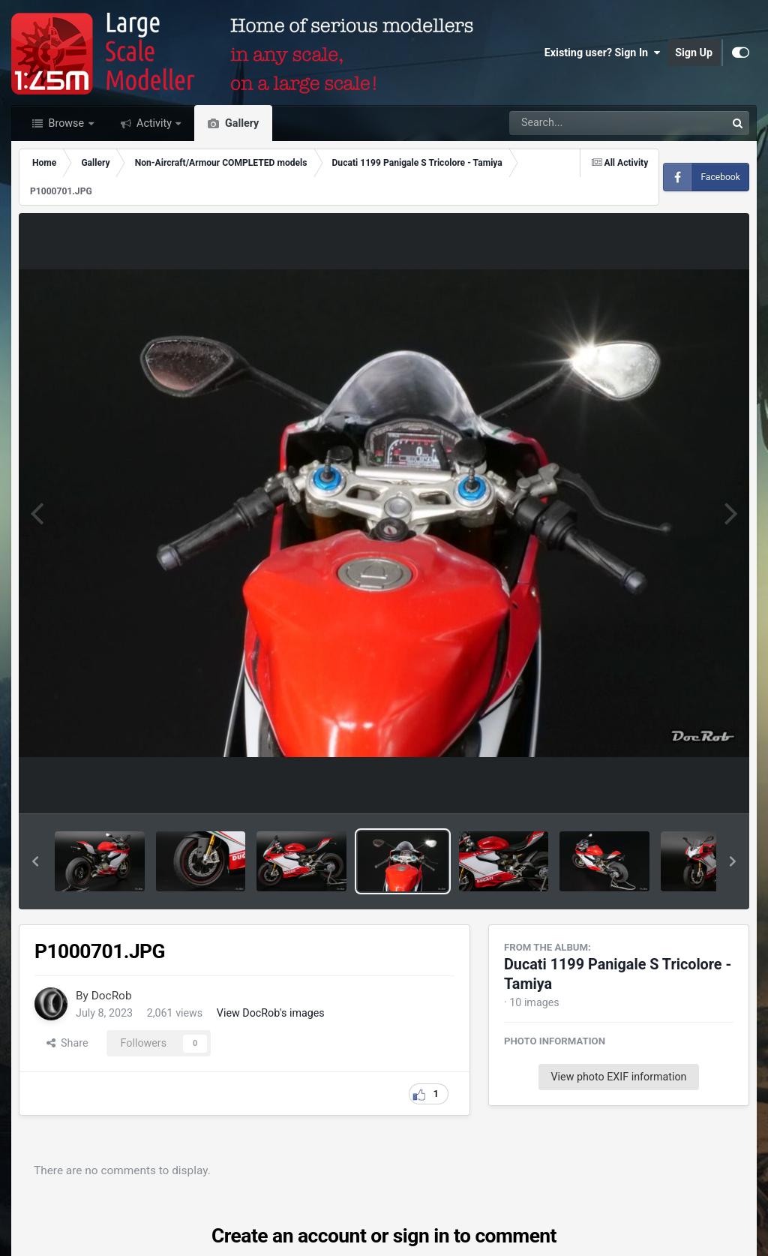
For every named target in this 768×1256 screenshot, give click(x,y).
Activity (154, 123)
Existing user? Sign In (602, 52)
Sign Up (693, 53)
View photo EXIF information (618, 1077)
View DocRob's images (271, 1013)
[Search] (576, 123)
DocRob (112, 995)
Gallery (240, 123)
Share (67, 1043)
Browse (66, 123)
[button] (35, 861)
